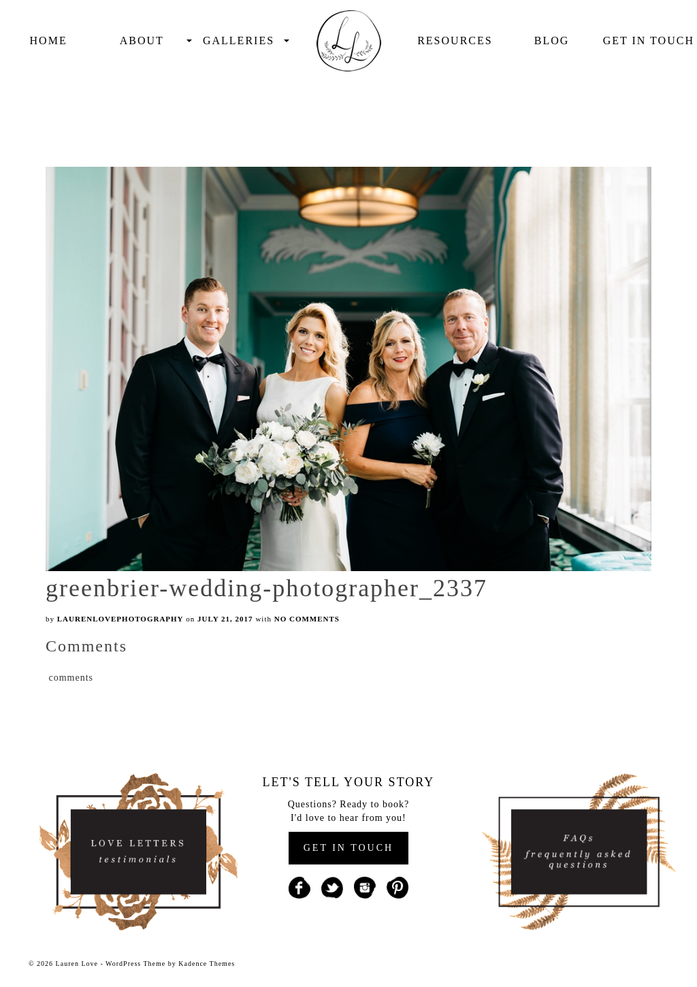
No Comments (307, 619)
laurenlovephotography (120, 619)
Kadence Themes (206, 963)
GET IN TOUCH (348, 848)
